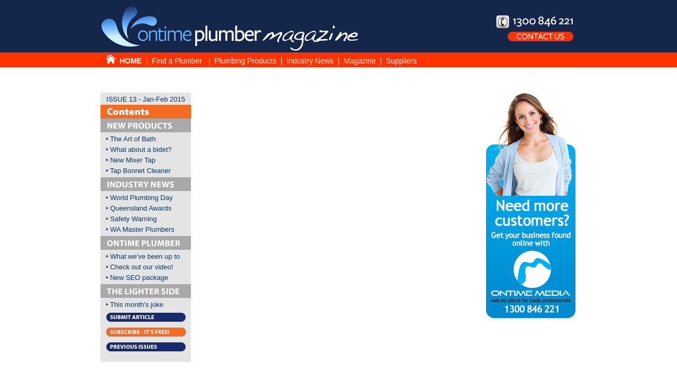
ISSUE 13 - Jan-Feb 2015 (145, 99)
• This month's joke (134, 305)
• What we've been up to (143, 256)
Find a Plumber (178, 61)
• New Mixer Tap (130, 160)
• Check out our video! (139, 267)
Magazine (361, 61)
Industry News (310, 61)
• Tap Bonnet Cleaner (138, 171)
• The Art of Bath (131, 139)
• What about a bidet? (139, 149)
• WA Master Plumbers (140, 229)
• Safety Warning (131, 219)
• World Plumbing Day (139, 198)
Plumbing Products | (250, 61)
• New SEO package (137, 278)
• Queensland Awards (138, 208)
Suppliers (401, 61)
